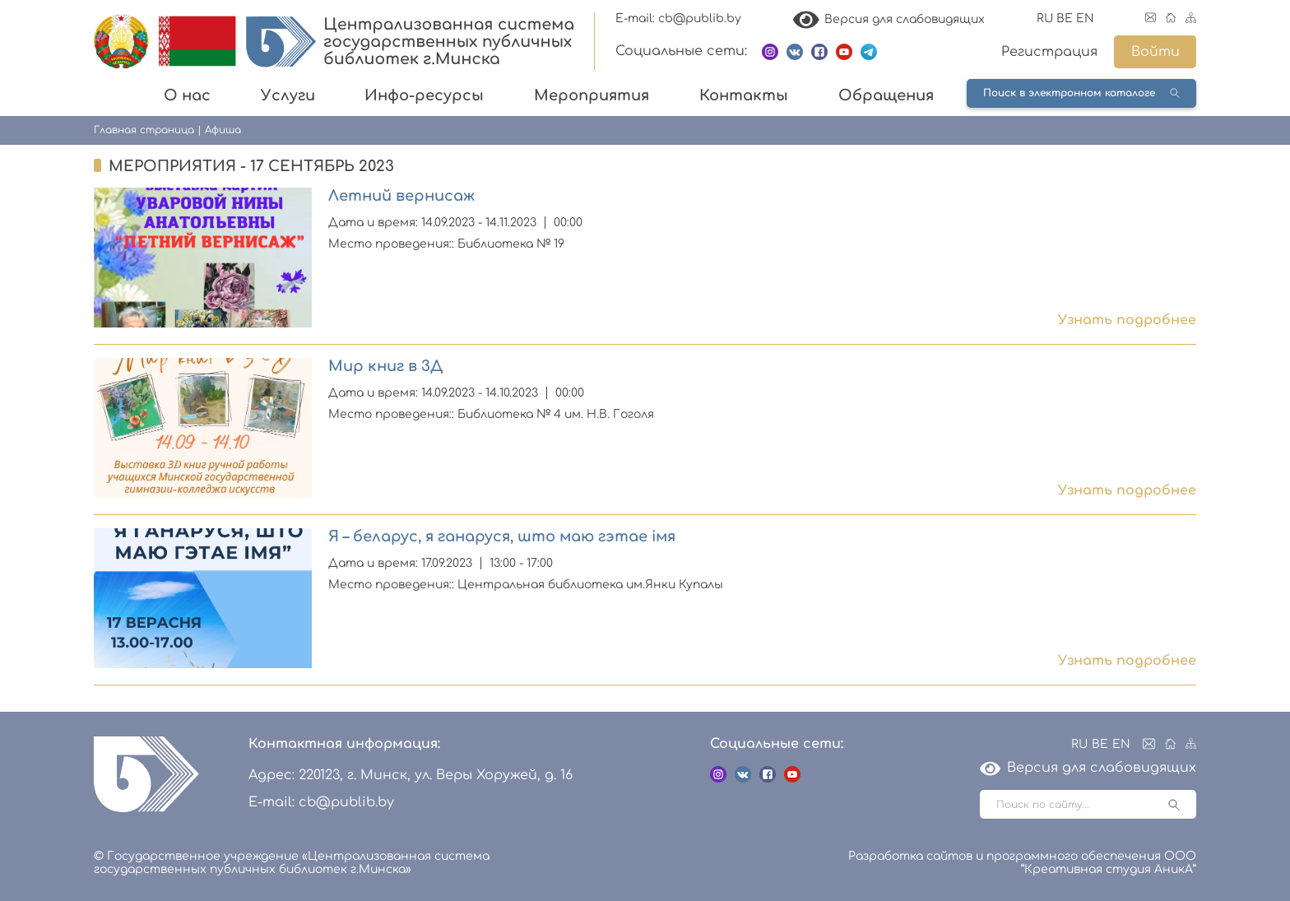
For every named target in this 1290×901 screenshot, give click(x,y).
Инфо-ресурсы (424, 95)
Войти (1155, 51)
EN (1085, 18)
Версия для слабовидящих (889, 19)
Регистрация (1049, 51)
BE (1064, 18)
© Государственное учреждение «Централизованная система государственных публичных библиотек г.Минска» (292, 862)
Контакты (743, 95)
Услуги (288, 95)
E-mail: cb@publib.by (678, 18)
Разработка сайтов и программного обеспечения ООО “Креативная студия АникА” (1022, 862)
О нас (187, 95)
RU (1045, 18)
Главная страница (144, 130)
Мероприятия (591, 95)
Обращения (886, 95)
